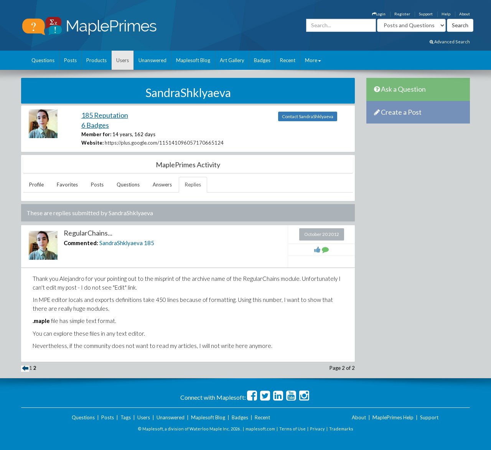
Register (402, 14)
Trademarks (341, 428)
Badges (262, 60)
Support (426, 14)
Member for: (96, 134)
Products (96, 60)
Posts (70, 60)
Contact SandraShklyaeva (307, 116)
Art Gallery (232, 60)
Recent (287, 60)
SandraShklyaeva (121, 242)
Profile (36, 184)
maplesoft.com (260, 428)
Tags (125, 417)
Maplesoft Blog (193, 60)
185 (149, 242)
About (464, 14)
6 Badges (95, 125)
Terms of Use (292, 428)
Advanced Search (450, 41)
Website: (92, 143)
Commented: (81, 242)
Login (379, 14)
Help (446, 14)
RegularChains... (88, 233)
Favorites (67, 184)
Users (122, 60)
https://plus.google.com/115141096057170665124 (164, 143)
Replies (193, 184)
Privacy (317, 428)
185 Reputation (104, 115)
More (313, 60)
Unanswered (152, 60)
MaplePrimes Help (393, 417)
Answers (162, 184)
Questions (42, 60)
